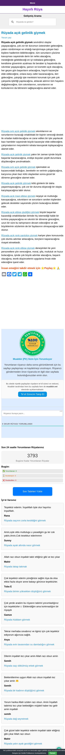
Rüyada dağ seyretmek (16, 719)
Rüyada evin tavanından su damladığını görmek (29, 644)
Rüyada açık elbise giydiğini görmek (20, 212)
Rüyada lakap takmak (15, 566)
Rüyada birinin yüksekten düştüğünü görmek (27, 591)
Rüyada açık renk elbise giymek (18, 248)
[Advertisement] (32, 110)
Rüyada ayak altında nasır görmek (22, 545)
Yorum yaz (6, 37)
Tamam (52, 753)
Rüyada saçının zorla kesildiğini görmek (25, 520)
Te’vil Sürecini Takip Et (32, 394)
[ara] (32, 21)
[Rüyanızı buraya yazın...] (32, 413)
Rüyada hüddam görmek (17, 619)
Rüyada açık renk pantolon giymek (19, 235)
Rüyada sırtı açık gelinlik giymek (18, 131)
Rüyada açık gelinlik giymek (23, 33)
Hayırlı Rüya (32, 9)
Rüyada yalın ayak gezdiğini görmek (23, 743)
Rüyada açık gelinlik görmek (16, 183)
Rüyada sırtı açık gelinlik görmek (18, 167)
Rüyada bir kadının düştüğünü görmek (24, 690)
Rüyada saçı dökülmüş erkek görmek (23, 665)
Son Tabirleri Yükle (32, 491)
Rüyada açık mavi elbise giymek (18, 196)
